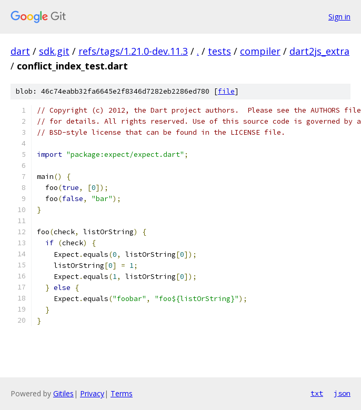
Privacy (92, 393)
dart (20, 51)
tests (219, 51)
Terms (122, 393)
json (342, 393)
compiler (260, 51)
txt (316, 393)
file (226, 91)
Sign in (339, 17)
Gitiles (63, 393)
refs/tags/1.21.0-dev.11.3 (133, 51)
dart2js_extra (319, 51)
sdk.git (54, 51)
